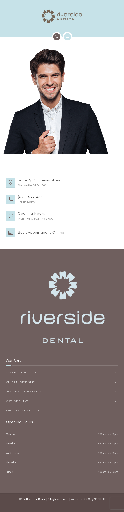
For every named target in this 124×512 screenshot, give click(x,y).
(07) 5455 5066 (30, 197)
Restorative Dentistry (23, 391)
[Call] (57, 36)
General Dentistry (20, 382)
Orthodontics (17, 401)
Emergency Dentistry (22, 410)
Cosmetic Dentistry (21, 372)
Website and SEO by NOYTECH (88, 499)
